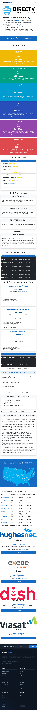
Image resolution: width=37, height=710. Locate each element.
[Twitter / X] (23, 706)
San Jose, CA (4, 513)
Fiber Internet (4, 673)
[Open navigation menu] (35, 2)
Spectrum (21, 677)
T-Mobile (21, 684)
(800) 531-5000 (19, 186)
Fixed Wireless (4, 680)
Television (13, 188)
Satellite (18, 549)
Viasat (21, 680)
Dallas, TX (3, 511)
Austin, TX (3, 519)
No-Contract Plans (5, 684)
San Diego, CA (5, 508)
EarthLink (21, 671)
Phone (23, 549)
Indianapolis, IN (5, 522)
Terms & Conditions (8, 663)
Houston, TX (4, 502)
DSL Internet (4, 677)
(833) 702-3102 (18, 38)
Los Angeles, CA (5, 497)
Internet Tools (4, 697)
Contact (21, 699)
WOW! (21, 688)
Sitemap (3, 706)
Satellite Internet (5, 682)
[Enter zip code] (22, 646)
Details (18, 552)
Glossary (3, 699)
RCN (21, 686)
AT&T (21, 675)
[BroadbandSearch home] (6, 2)
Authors (21, 697)
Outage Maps (4, 704)
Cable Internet (4, 675)
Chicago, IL (4, 500)
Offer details (18, 24)
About (21, 695)
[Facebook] (21, 706)
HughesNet (22, 682)
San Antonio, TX (5, 505)
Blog (2, 695)
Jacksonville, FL (5, 516)
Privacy (3, 663)
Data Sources (4, 702)
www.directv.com (12, 183)
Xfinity (21, 673)
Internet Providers (5, 671)
